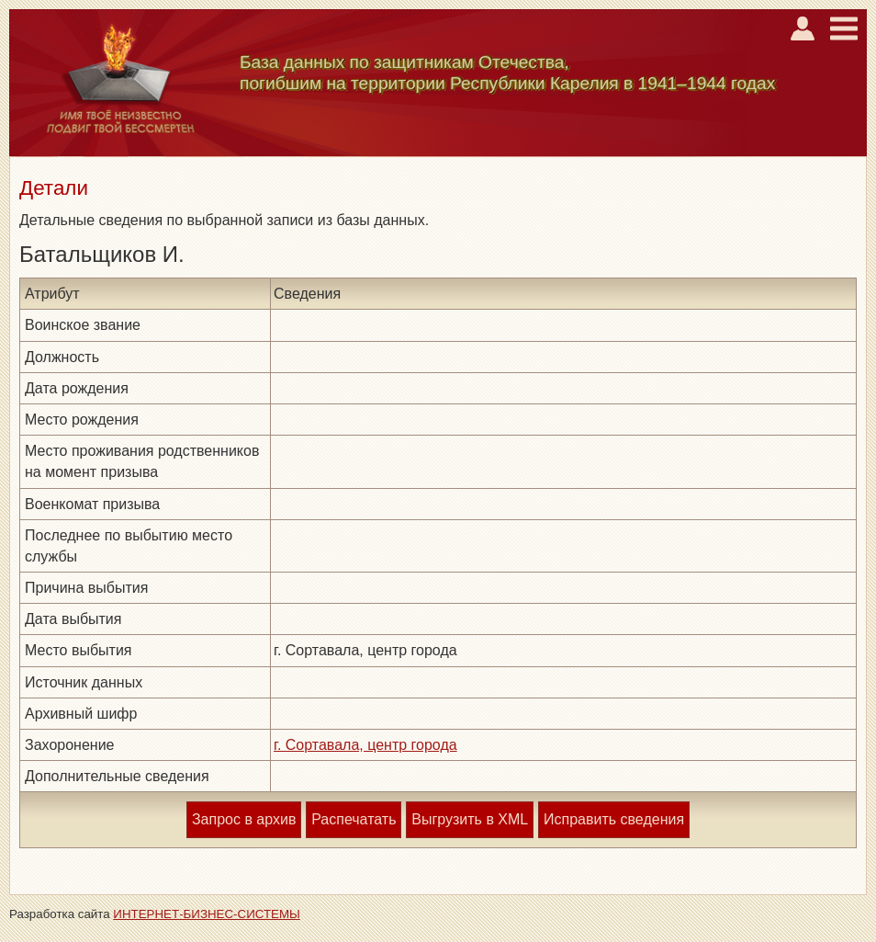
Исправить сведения (614, 819)
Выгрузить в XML (469, 819)
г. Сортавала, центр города (365, 745)
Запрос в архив (244, 819)
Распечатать (353, 819)
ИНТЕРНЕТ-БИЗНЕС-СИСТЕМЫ (206, 914)
